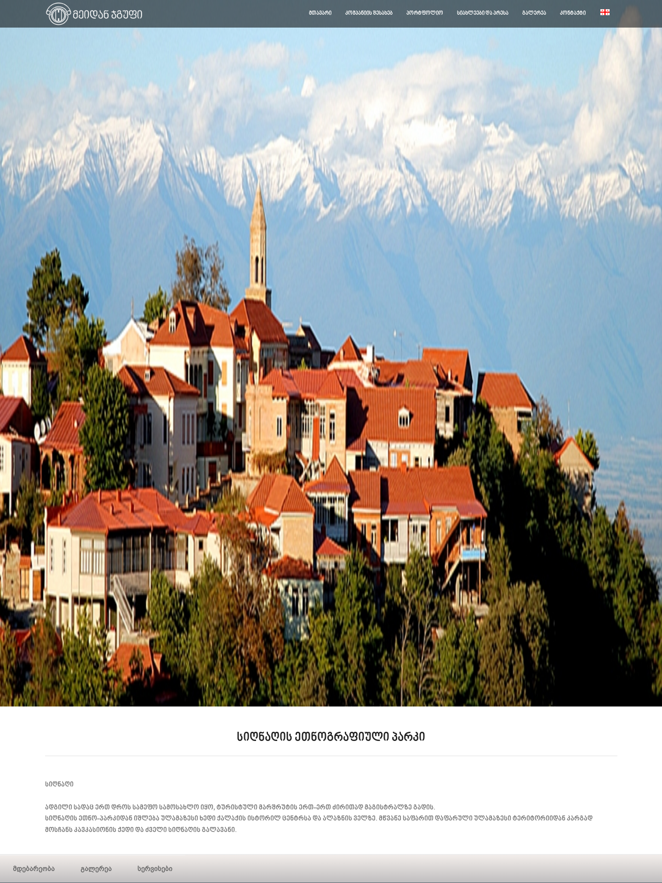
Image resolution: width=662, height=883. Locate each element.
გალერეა (96, 868)
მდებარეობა (34, 868)
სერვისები (154, 868)
